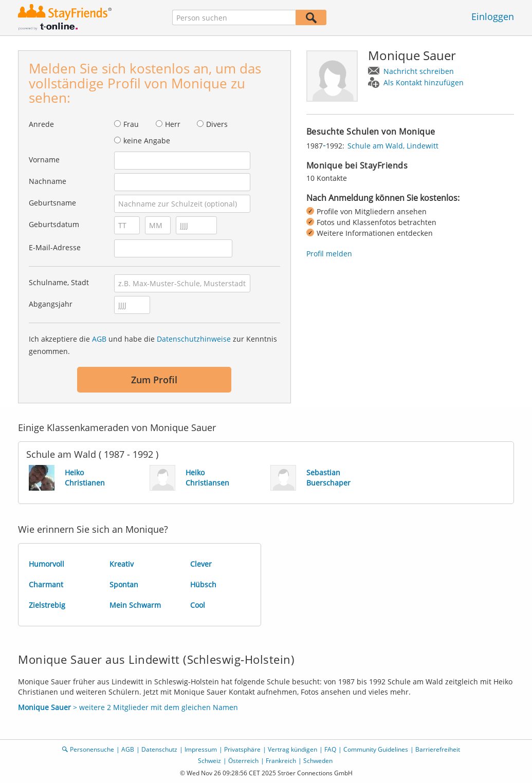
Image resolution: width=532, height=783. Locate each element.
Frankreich (281, 760)
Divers (217, 124)
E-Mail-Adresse (55, 247)
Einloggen (492, 16)
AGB (99, 339)
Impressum (201, 749)
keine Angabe (146, 140)
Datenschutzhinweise (194, 339)
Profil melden (329, 253)
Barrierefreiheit (437, 749)
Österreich (243, 760)
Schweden (318, 760)
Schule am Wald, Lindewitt (392, 146)
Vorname (44, 159)
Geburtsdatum (54, 224)
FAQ (330, 749)
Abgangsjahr (50, 304)
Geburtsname (52, 203)
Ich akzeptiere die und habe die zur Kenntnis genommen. (153, 345)
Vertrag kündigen (292, 749)
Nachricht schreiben (418, 71)
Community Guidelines (375, 749)
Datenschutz (159, 749)
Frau (131, 124)
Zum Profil (154, 380)
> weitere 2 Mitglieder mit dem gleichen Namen (128, 707)
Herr (172, 124)
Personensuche (92, 749)
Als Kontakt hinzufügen (423, 82)
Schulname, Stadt (59, 282)
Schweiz (209, 760)
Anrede (41, 124)
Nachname (47, 181)
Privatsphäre (242, 749)
